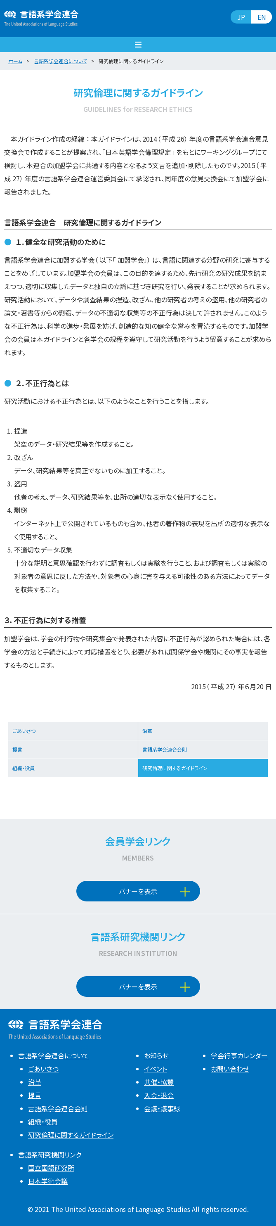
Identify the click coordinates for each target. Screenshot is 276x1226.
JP (241, 17)
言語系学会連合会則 (164, 749)
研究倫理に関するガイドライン (175, 767)
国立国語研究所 (51, 1168)
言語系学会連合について (53, 1055)
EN (261, 17)
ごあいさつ (23, 730)
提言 (17, 749)
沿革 (147, 730)
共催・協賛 (159, 1082)
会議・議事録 (162, 1108)
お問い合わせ (230, 1069)
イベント (155, 1069)
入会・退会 (159, 1095)
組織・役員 (23, 767)
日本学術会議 (48, 1181)
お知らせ (156, 1055)
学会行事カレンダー (239, 1055)
